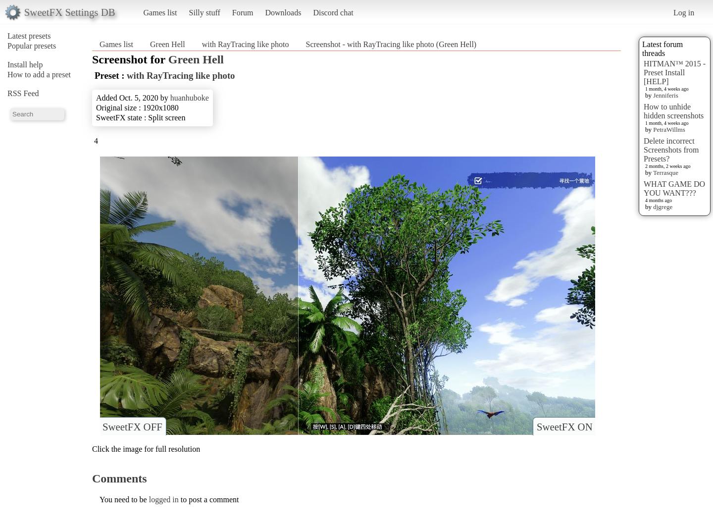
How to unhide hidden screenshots (674, 111)
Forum (243, 12)
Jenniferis (665, 95)
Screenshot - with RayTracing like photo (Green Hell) (391, 44)
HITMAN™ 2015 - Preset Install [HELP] (675, 72)
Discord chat (333, 12)
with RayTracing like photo (245, 44)
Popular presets (31, 46)
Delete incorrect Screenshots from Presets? (671, 150)
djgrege (662, 207)
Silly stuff (204, 12)
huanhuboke (189, 98)
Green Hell (167, 44)
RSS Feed (23, 93)
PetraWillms (669, 129)
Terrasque (665, 172)
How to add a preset (39, 74)
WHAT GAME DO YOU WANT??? (674, 188)
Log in (683, 12)
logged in (164, 499)
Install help (25, 64)
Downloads (283, 12)
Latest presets (29, 36)
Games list (160, 12)
